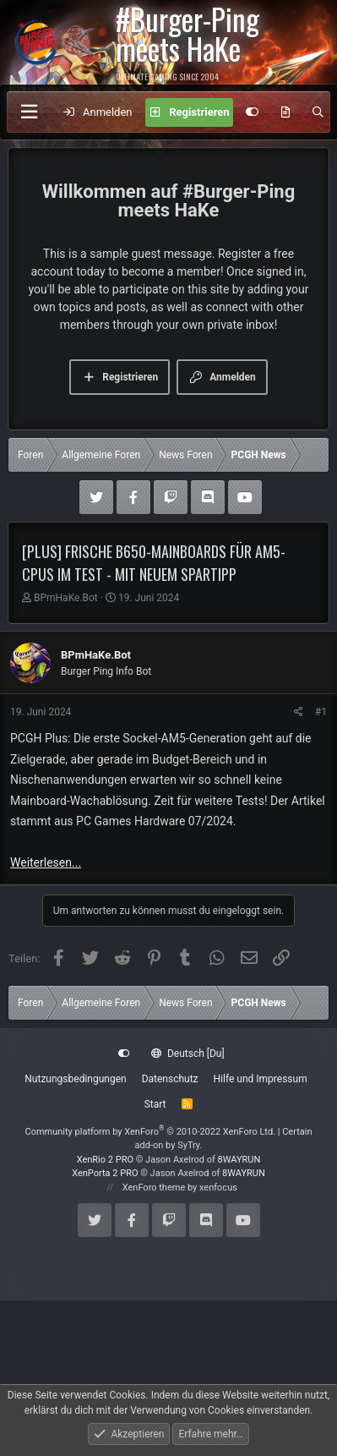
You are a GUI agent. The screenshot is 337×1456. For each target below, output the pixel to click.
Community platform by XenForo (149, 1131)
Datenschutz (170, 1079)
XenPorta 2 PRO (105, 1173)
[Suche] (318, 112)
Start (155, 1104)
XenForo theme (154, 1187)
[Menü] (28, 112)
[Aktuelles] (286, 112)
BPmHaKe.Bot (66, 598)
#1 (321, 712)
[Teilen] (298, 712)
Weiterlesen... (45, 862)
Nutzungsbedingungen (75, 1079)
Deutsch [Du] (187, 1053)
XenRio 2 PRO (105, 1159)
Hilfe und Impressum (260, 1079)
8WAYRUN (239, 1159)
